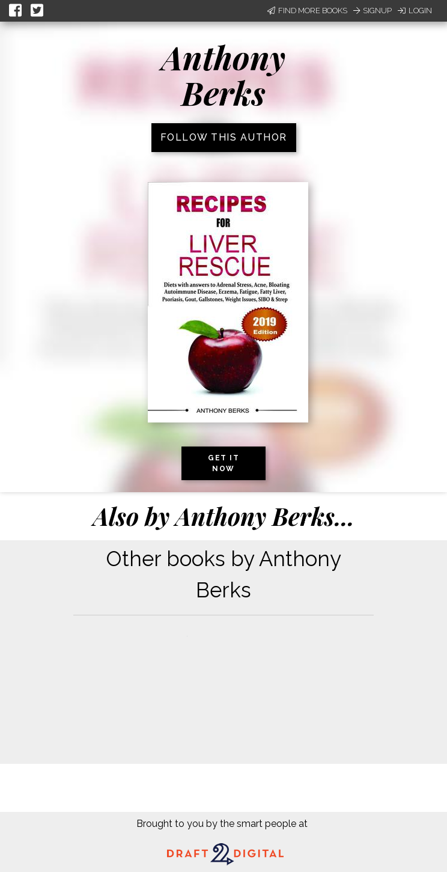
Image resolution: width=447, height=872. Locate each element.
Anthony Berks (223, 74)
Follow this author (223, 137)
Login (415, 10)
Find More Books (307, 10)
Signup (372, 10)
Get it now (223, 463)
